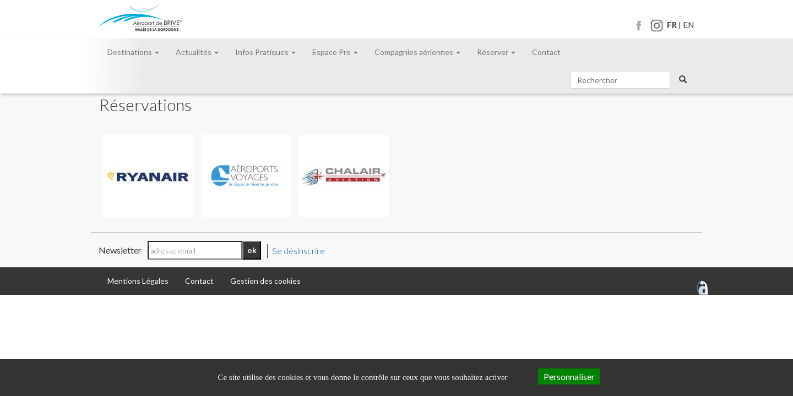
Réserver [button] (496, 52)
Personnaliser (569, 376)
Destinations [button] (133, 52)
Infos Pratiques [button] (265, 52)
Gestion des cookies (265, 280)
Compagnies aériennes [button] (417, 52)
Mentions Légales (138, 280)
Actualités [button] (197, 52)
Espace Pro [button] (335, 52)
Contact (546, 52)
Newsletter (120, 250)
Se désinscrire (298, 250)
